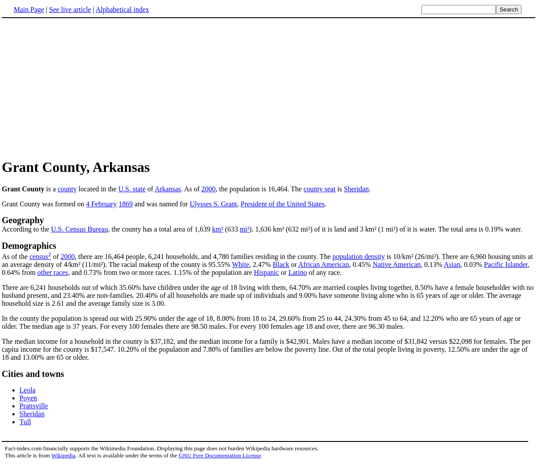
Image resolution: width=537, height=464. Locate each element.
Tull (25, 422)
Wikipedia (63, 455)
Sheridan (356, 189)
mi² (245, 229)
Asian (452, 264)
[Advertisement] (76, 88)
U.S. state (132, 189)
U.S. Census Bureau (79, 229)
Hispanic (266, 272)
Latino (297, 272)
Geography (23, 220)
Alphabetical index (122, 9)
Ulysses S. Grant (213, 204)
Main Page (29, 9)
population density (359, 256)
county (67, 189)
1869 (125, 204)
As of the (16, 256)
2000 (208, 189)
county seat (319, 189)
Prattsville (33, 406)
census (39, 256)
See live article (70, 9)
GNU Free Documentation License (219, 455)
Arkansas (168, 189)
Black (281, 264)
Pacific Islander (506, 264)
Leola (27, 390)
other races (52, 272)
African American (323, 264)
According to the (26, 229)
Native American (397, 264)
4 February (101, 204)
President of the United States (283, 204)
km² (217, 229)
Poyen (28, 398)
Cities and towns (33, 374)
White (240, 264)
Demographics (29, 246)
